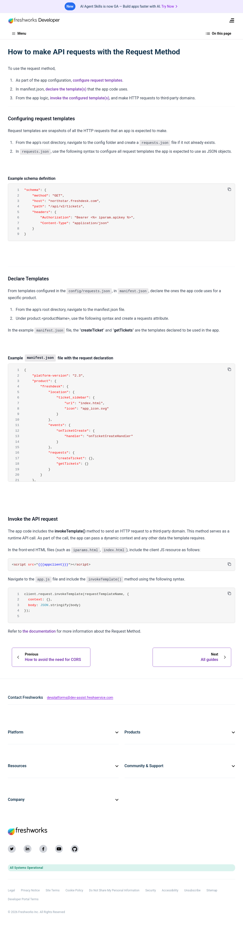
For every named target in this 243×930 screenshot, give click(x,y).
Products (180, 732)
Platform (63, 732)
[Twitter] (12, 849)
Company (63, 799)
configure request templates (97, 80)
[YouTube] (59, 849)
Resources (63, 765)
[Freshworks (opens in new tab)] (121, 831)
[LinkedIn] (27, 849)
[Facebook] (43, 849)
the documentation (39, 631)
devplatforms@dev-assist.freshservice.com (80, 698)
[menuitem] (231, 20)
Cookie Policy (74, 890)
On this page (218, 33)
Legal (11, 890)
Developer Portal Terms (23, 899)
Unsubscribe (192, 890)
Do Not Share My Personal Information (114, 890)
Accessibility (170, 890)
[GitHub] (75, 849)
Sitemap (211, 890)
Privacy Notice (30, 890)
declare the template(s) (65, 89)
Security (150, 890)
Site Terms (53, 890)
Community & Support (180, 765)
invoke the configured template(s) (79, 98)
